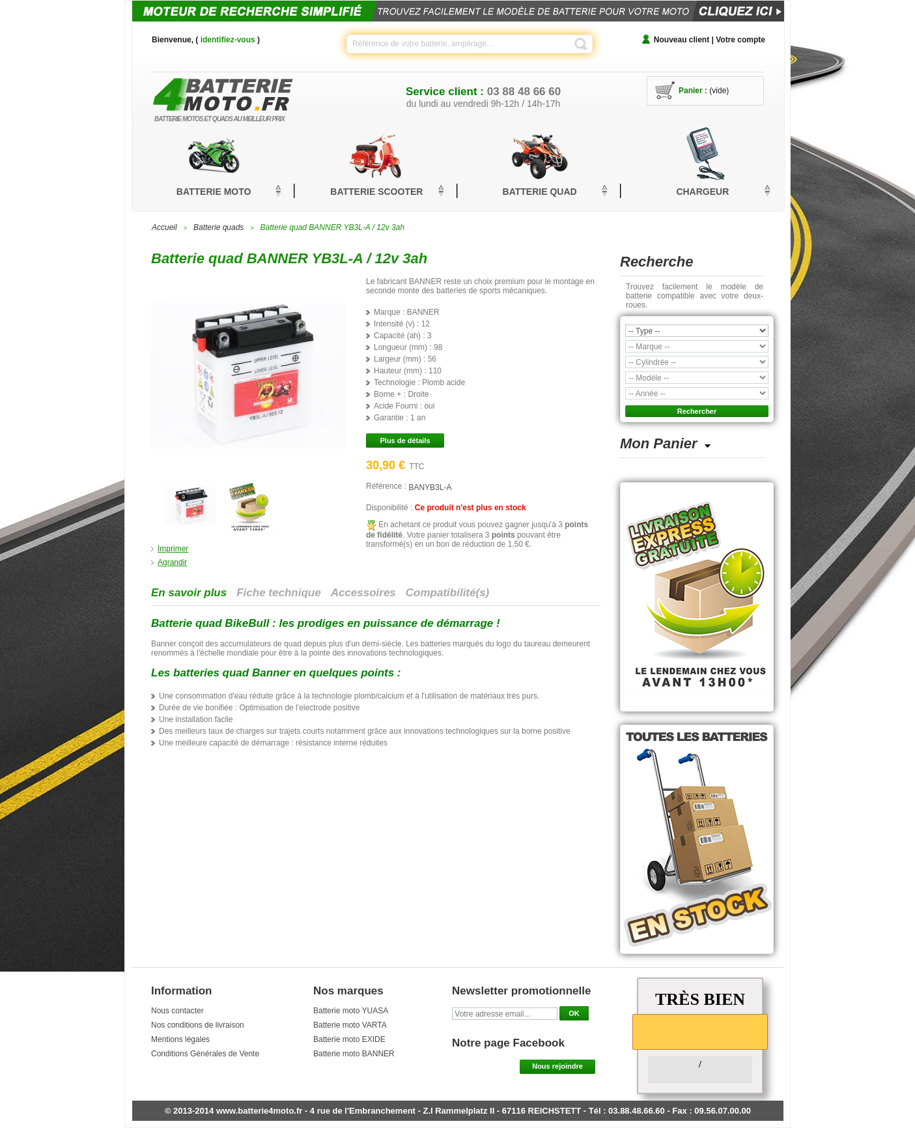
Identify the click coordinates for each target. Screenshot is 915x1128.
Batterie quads (218, 227)
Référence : (387, 486)
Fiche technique (278, 592)
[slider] (700, 1030)
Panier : (693, 90)
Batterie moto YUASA (350, 1010)
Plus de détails (405, 440)
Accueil (164, 227)
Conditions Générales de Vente (205, 1053)
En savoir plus (189, 592)
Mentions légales (180, 1039)
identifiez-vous (228, 39)
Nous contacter (177, 1010)
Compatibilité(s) (447, 592)
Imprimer (173, 548)
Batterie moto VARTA (350, 1025)
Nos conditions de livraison (197, 1025)
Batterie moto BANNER (354, 1053)
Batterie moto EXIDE (349, 1039)
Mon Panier (658, 443)
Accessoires (363, 592)
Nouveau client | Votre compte (709, 39)
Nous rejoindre (557, 1066)
